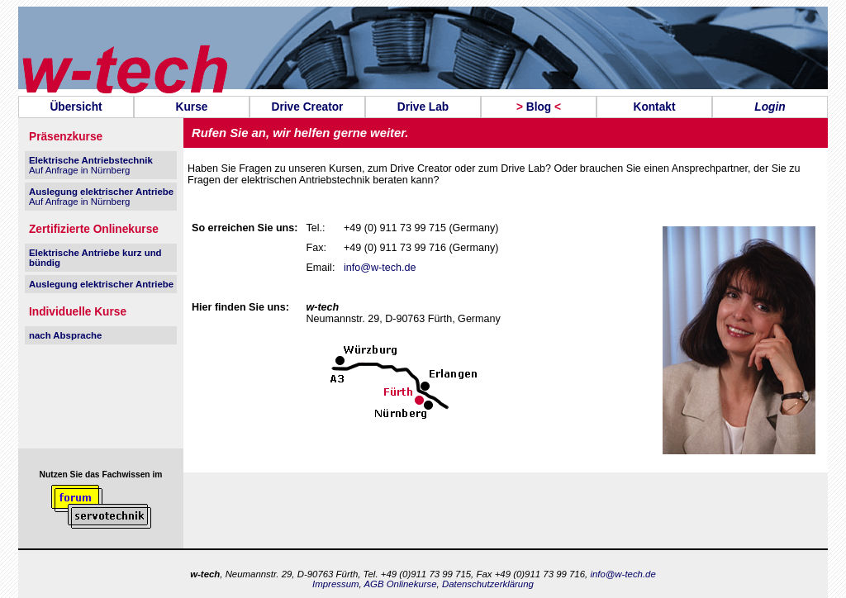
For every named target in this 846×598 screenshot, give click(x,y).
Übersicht (76, 107)
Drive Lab (423, 107)
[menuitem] (76, 107)
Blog (538, 107)
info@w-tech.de (380, 267)
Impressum (335, 584)
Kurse (192, 107)
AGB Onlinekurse (400, 584)
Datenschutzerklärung (488, 584)
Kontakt (654, 107)
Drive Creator (308, 107)
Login (769, 107)
